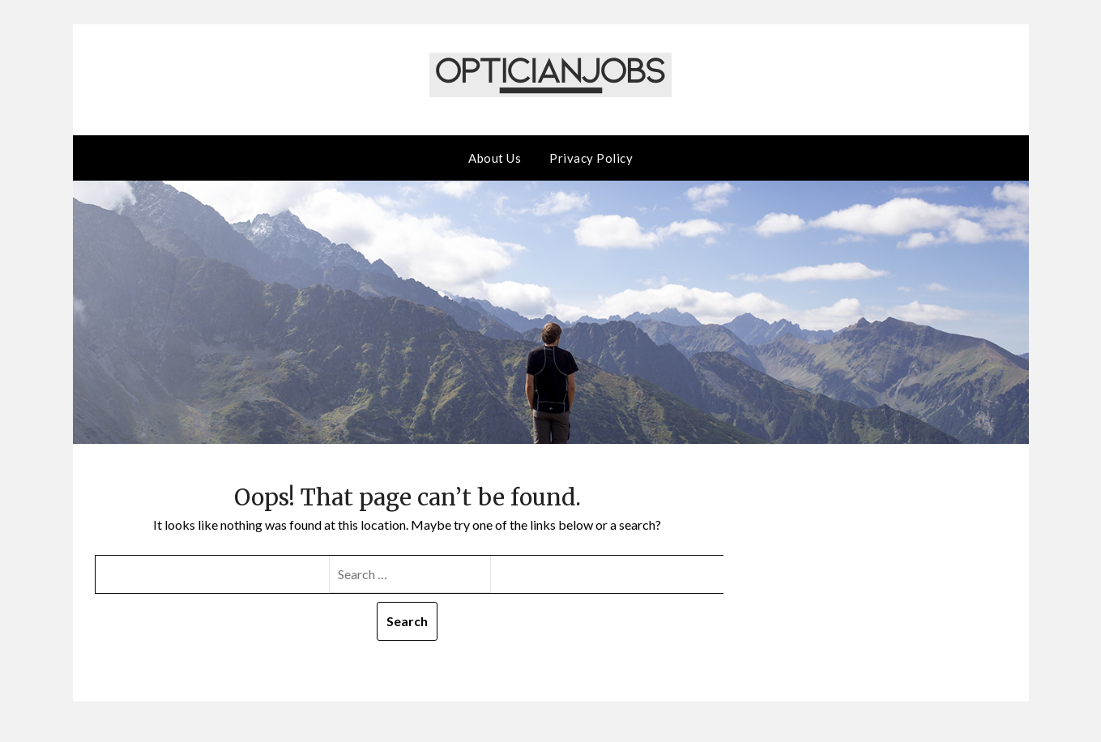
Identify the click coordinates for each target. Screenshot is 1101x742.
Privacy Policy (591, 158)
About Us (494, 158)
